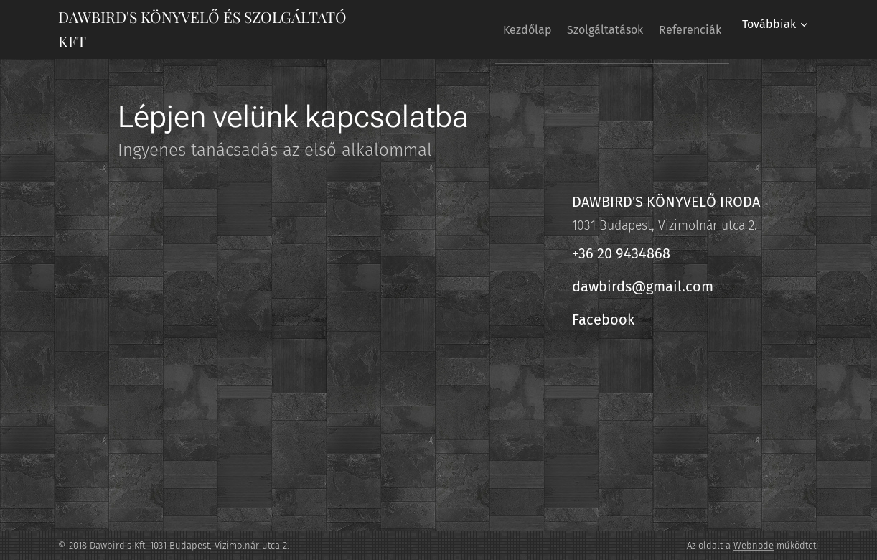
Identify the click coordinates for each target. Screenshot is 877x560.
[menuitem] (501, 29)
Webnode (753, 545)
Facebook (603, 319)
